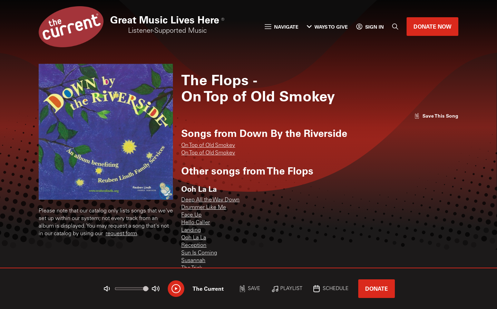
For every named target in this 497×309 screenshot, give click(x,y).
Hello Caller (195, 223)
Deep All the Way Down (210, 200)
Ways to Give (327, 26)
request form (121, 234)
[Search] (395, 26)
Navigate (282, 26)
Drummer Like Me (203, 207)
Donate (376, 288)
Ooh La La (193, 238)
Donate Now (432, 26)
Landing (191, 230)
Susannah (193, 260)
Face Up (191, 215)
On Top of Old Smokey (208, 145)
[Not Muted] (107, 288)
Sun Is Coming (199, 253)
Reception (193, 245)
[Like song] (436, 115)
